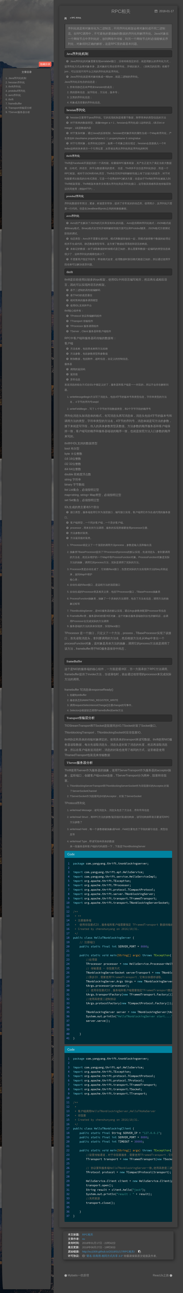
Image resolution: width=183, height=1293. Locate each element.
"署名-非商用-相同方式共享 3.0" (104, 1255)
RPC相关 (87, 1234)
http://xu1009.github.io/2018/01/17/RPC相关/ (108, 1251)
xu (83, 1238)
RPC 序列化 (76, 18)
